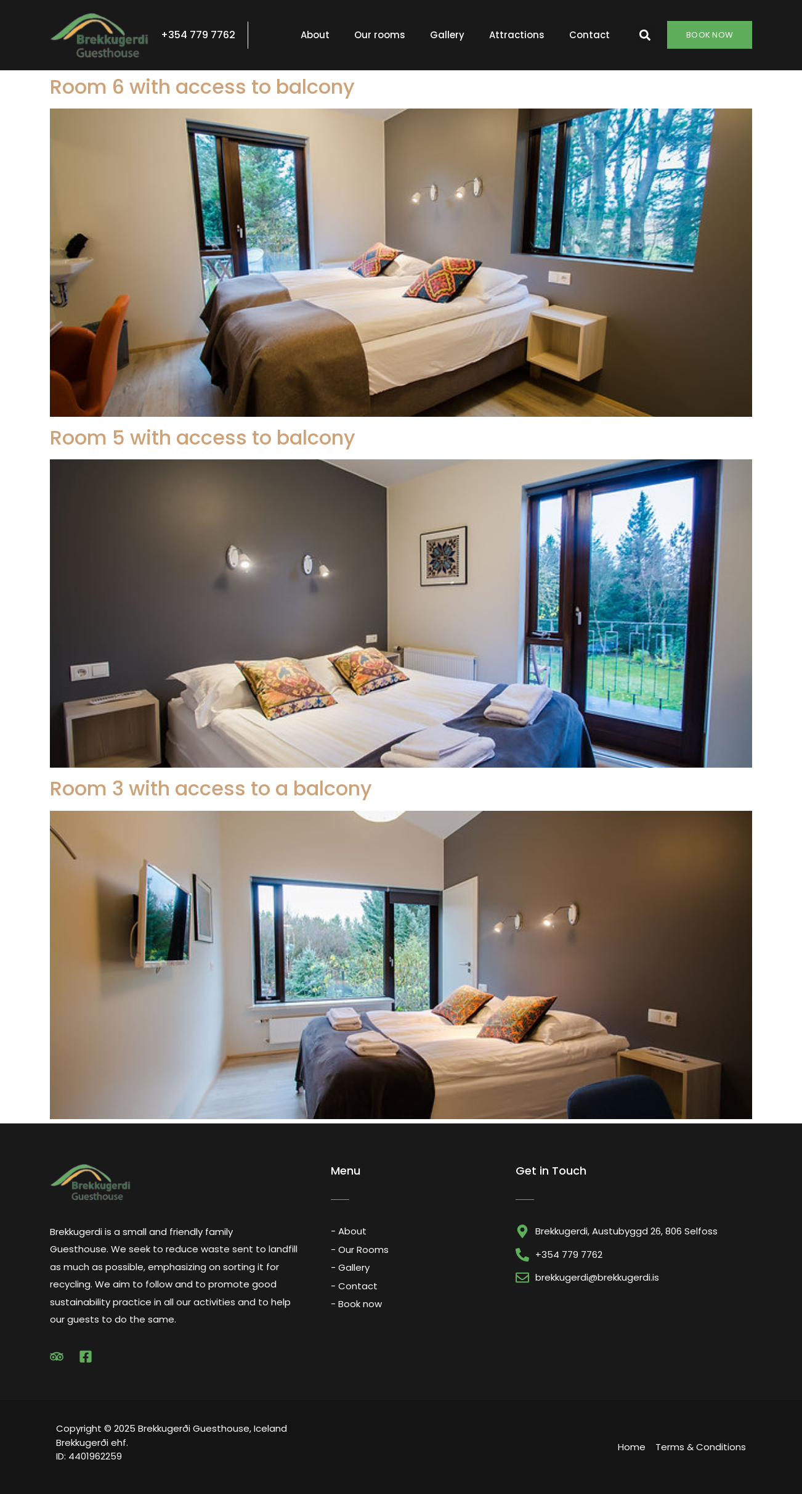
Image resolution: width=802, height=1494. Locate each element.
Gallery (447, 34)
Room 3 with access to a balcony (211, 788)
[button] (644, 35)
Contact (589, 34)
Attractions (517, 34)
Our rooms (379, 34)
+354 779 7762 (198, 35)
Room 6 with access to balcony (202, 87)
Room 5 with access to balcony (202, 437)
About (315, 34)
